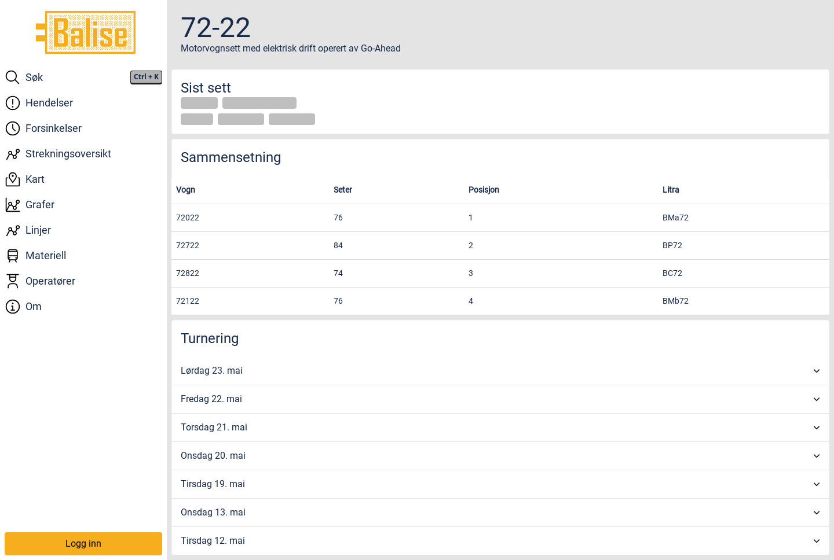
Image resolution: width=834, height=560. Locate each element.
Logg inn (83, 543)
